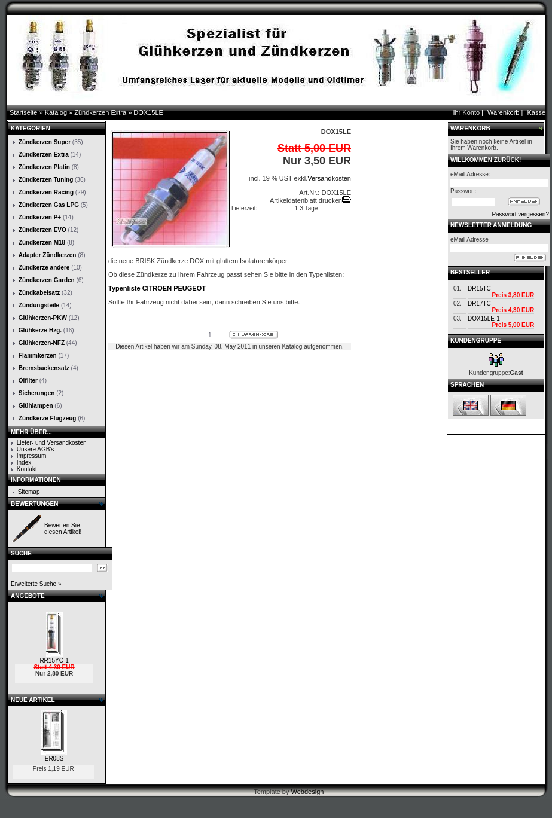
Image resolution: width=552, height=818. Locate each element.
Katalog (56, 112)
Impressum (31, 456)
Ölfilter (28, 380)
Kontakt (27, 469)
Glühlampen (36, 405)
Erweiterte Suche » (36, 584)
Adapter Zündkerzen (48, 255)
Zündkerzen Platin (44, 167)
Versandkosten (329, 178)
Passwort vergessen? (520, 214)
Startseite (23, 112)
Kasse (536, 112)
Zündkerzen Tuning (46, 179)
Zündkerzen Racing (46, 192)
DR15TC (479, 288)
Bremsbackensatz (44, 368)
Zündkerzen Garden (47, 280)
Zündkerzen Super (45, 142)
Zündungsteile (39, 305)
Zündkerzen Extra (100, 112)
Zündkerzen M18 (42, 242)
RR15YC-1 (53, 660)
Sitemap (29, 492)
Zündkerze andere (44, 267)
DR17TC (479, 303)
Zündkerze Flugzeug (48, 418)
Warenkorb (503, 112)
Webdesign (307, 791)
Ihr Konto (466, 112)
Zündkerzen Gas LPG (49, 205)
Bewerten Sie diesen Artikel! (62, 528)
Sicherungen (37, 393)
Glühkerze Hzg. (40, 330)
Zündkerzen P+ (40, 217)
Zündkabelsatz (39, 292)
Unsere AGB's (35, 449)
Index (24, 462)
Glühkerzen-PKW (43, 318)
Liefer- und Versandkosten (52, 442)
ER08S (54, 758)
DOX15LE (148, 112)
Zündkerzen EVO (42, 230)
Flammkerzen (38, 355)
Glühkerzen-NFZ (42, 343)
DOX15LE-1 (484, 318)
